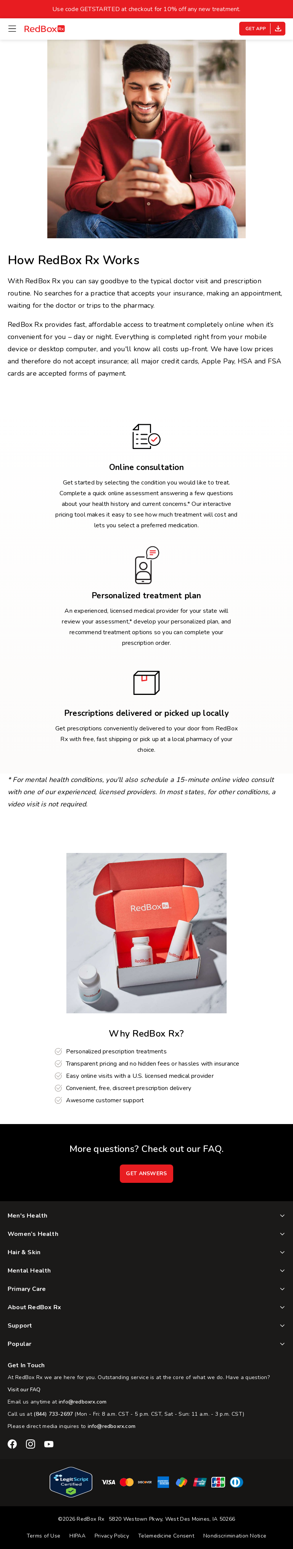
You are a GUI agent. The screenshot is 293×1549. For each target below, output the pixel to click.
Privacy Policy (112, 1535)
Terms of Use (44, 1535)
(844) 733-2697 (53, 1414)
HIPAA (77, 1535)
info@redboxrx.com (82, 1401)
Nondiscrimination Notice (234, 1535)
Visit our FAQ (24, 1389)
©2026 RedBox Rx (81, 1519)
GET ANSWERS (146, 1173)
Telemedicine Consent (166, 1535)
